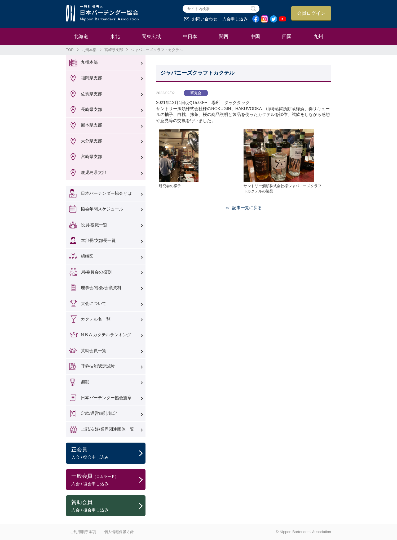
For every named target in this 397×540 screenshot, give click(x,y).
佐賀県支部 (91, 94)
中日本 (190, 36)
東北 (115, 36)
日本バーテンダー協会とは (106, 193)
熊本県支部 (91, 125)
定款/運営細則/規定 (99, 413)
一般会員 (108, 480)
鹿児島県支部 (93, 172)
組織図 (87, 256)
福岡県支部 (91, 78)
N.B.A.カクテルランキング (106, 334)
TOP (70, 50)
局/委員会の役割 (96, 272)
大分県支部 (91, 141)
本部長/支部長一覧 (98, 240)
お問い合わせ (204, 19)
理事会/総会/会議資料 (101, 287)
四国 (287, 36)
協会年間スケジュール (102, 209)
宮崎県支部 (113, 50)
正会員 (108, 453)
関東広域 (151, 36)
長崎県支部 (91, 109)
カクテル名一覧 (96, 319)
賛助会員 (108, 506)
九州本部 (89, 50)
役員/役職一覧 (94, 225)
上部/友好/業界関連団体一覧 (107, 429)
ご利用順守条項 (83, 532)
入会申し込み (235, 19)
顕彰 (85, 382)
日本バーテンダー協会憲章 (106, 397)
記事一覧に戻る (247, 207)
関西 (223, 36)
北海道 (81, 36)
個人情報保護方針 (119, 532)
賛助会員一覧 (93, 350)
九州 (318, 36)
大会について (93, 303)
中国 (255, 36)
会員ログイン (311, 13)
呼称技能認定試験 (98, 366)
